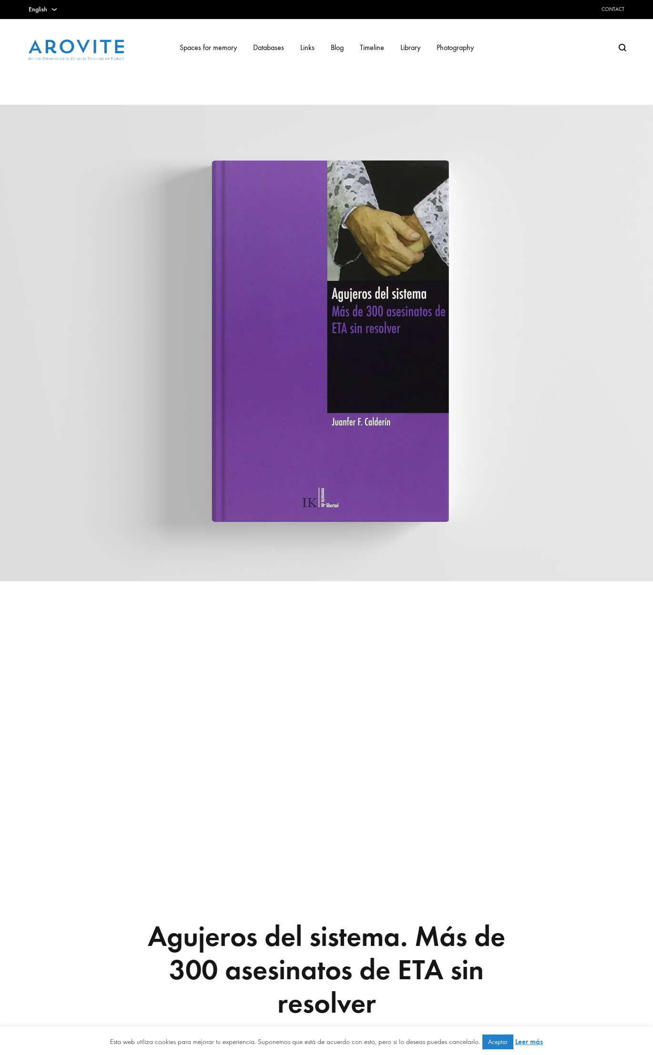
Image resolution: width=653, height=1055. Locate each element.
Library (410, 47)
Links (307, 47)
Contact (613, 9)
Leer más (529, 1041)
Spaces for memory (208, 47)
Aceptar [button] (498, 1041)
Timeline (372, 47)
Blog (337, 47)
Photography (455, 47)
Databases (268, 47)
